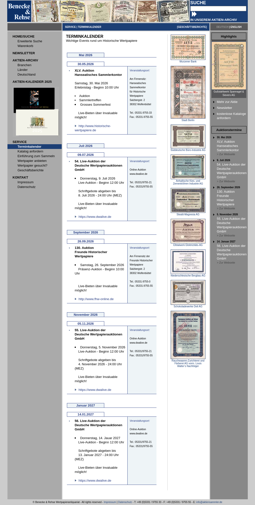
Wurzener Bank (188, 60)
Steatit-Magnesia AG (188, 213)
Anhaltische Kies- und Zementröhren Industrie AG (188, 181)
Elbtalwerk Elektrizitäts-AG (188, 243)
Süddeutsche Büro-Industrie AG (187, 148)
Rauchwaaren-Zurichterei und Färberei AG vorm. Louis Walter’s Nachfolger (188, 362)
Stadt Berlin (188, 119)
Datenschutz (125, 502)
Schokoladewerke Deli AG (188, 305)
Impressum (110, 502)
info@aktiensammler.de (209, 502)
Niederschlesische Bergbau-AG (188, 274)
